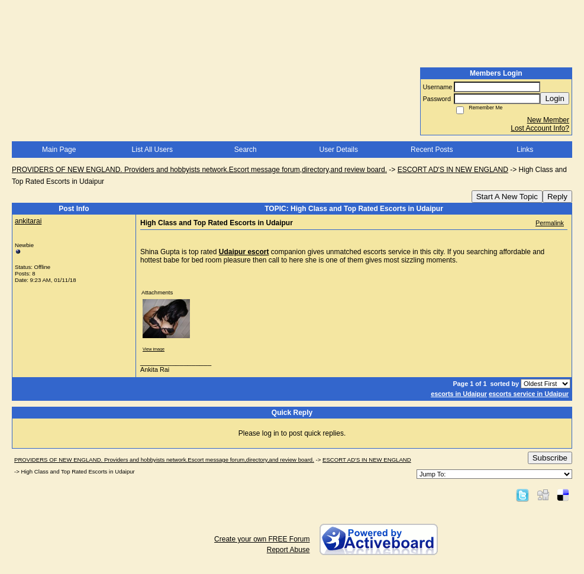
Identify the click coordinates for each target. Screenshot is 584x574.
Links (525, 149)
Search (245, 149)
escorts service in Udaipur (529, 393)
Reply (557, 196)
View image (153, 349)
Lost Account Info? (540, 128)
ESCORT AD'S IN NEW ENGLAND (453, 170)
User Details (339, 149)
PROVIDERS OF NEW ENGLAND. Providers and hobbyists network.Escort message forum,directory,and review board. (199, 170)
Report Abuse (288, 550)
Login (554, 98)
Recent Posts (432, 149)
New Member (548, 120)
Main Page (59, 149)
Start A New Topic (507, 196)
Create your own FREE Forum (261, 539)
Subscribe (550, 457)
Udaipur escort (244, 252)
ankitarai (28, 221)
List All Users (152, 149)
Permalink (549, 222)
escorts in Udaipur (459, 393)
